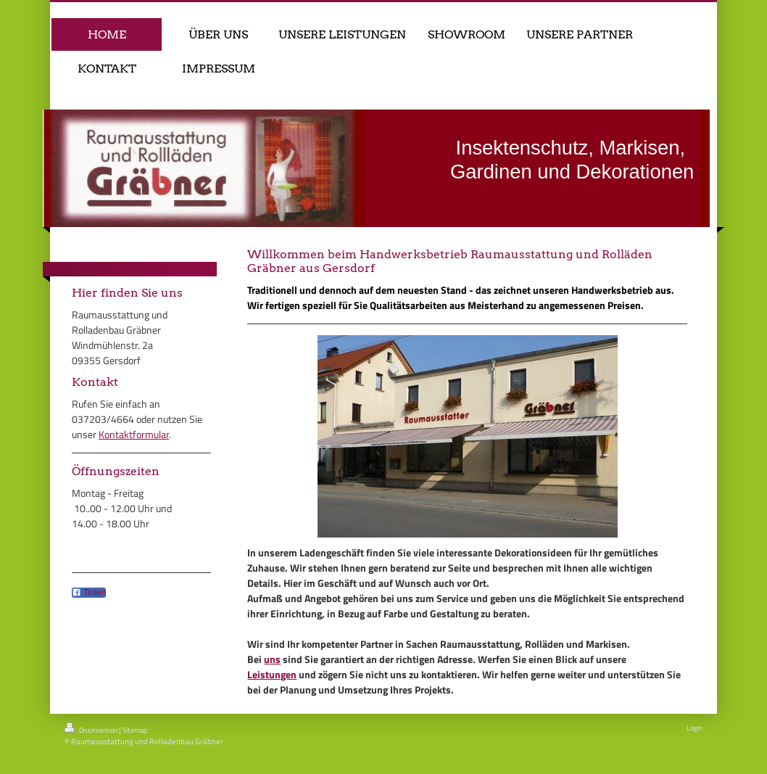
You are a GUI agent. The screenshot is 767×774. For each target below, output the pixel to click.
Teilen (89, 593)
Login (694, 727)
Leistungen (272, 674)
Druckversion (92, 729)
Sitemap (135, 730)
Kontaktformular (134, 434)
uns (272, 659)
